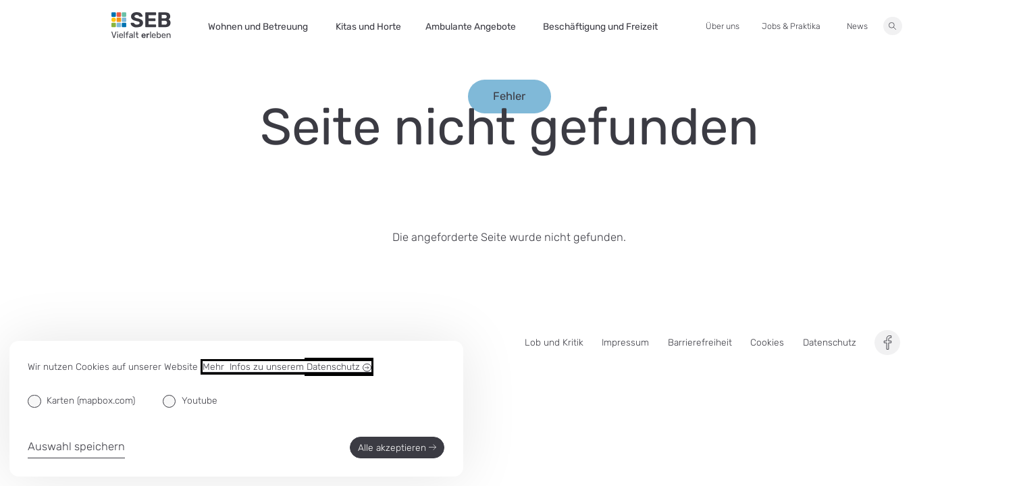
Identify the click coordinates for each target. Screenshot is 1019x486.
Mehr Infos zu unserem (287, 367)
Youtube (199, 400)
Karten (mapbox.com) (91, 400)
